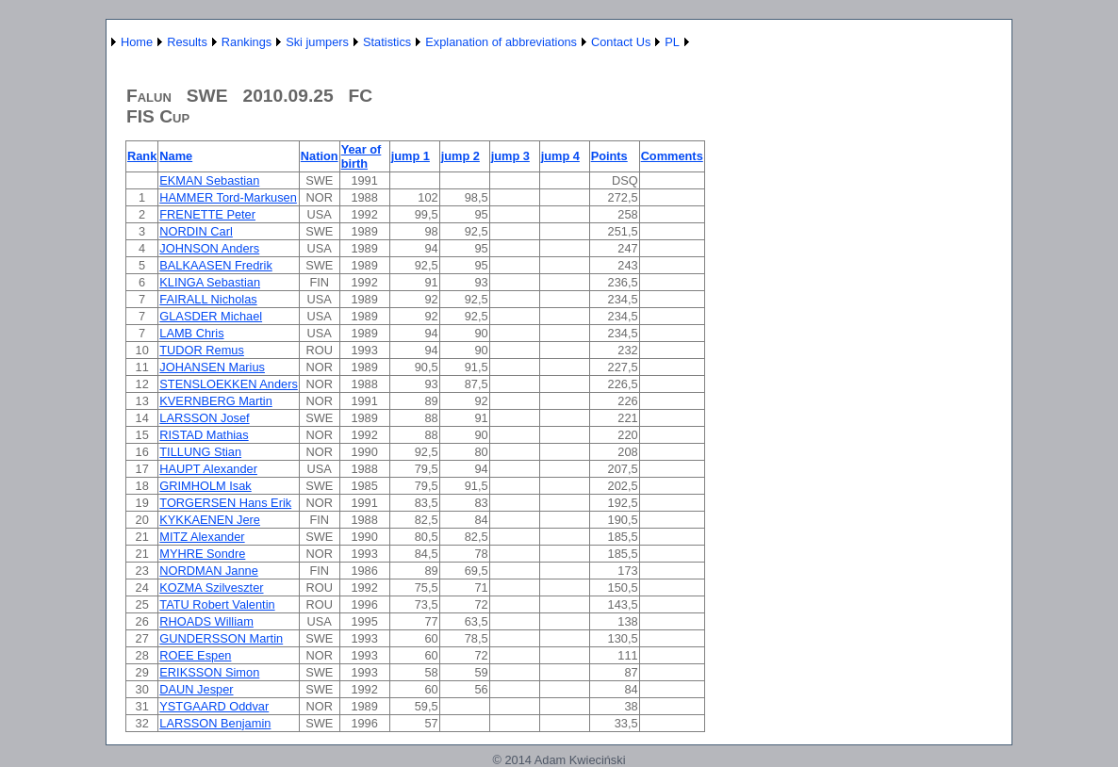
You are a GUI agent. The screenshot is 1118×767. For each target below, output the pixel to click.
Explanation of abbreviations (501, 42)
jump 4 (560, 156)
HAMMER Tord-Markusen (228, 197)
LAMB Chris (191, 333)
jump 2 (460, 156)
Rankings (246, 42)
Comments (672, 156)
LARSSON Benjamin (215, 723)
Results (187, 42)
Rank (141, 156)
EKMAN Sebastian (209, 180)
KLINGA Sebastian (209, 282)
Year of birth (361, 156)
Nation (319, 156)
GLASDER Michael (210, 316)
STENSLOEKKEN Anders (228, 384)
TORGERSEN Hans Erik (225, 503)
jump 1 (410, 156)
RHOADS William (206, 621)
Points (609, 156)
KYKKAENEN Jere (209, 520)
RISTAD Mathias (203, 435)
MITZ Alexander (201, 537)
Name (175, 156)
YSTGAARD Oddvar (214, 706)
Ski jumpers (317, 42)
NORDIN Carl (196, 231)
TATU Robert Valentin (216, 604)
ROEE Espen (195, 655)
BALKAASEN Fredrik (215, 265)
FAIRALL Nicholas (207, 299)
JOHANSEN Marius (212, 367)
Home (137, 42)
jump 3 (510, 156)
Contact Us (620, 42)
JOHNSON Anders (209, 248)
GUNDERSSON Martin (221, 638)
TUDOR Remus (201, 350)
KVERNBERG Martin (215, 401)
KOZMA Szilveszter (211, 587)
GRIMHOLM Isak (205, 486)
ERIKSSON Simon (209, 672)
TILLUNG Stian (200, 452)
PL (672, 42)
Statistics (387, 42)
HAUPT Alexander (208, 469)
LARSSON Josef (204, 418)
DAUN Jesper (196, 689)
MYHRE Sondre (202, 554)
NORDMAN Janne (208, 570)
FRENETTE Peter (207, 214)
